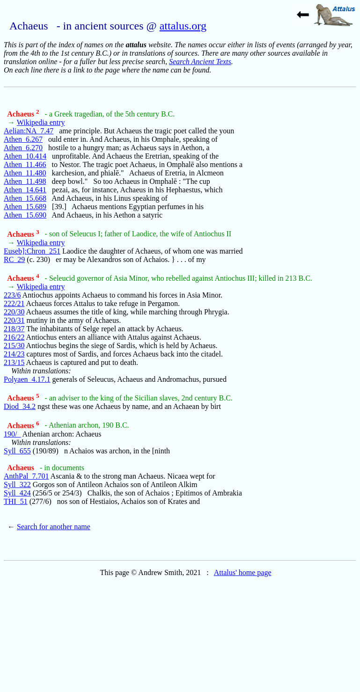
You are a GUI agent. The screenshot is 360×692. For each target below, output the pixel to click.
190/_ (12, 434)
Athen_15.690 (25, 215)
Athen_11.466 (25, 164)
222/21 (14, 303)
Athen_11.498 (25, 181)
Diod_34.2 (20, 406)
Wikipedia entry (41, 122)
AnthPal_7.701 (26, 476)
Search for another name (53, 527)
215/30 (14, 346)
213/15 (14, 362)
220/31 (14, 320)
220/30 (14, 312)
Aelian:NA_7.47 (28, 131)
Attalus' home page (243, 572)
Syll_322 (17, 484)
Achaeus (23, 114)
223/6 (12, 295)
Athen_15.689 (25, 207)
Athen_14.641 (25, 190)
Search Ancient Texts (200, 62)
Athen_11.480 (25, 173)
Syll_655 (17, 451)
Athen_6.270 (23, 148)
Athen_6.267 (23, 139)
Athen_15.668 (25, 198)
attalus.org (183, 26)
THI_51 (16, 501)
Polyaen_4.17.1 (27, 379)
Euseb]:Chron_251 (32, 251)
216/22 (14, 337)
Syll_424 (17, 493)
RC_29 (14, 259)
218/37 (14, 329)
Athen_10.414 (25, 156)
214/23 (14, 354)
